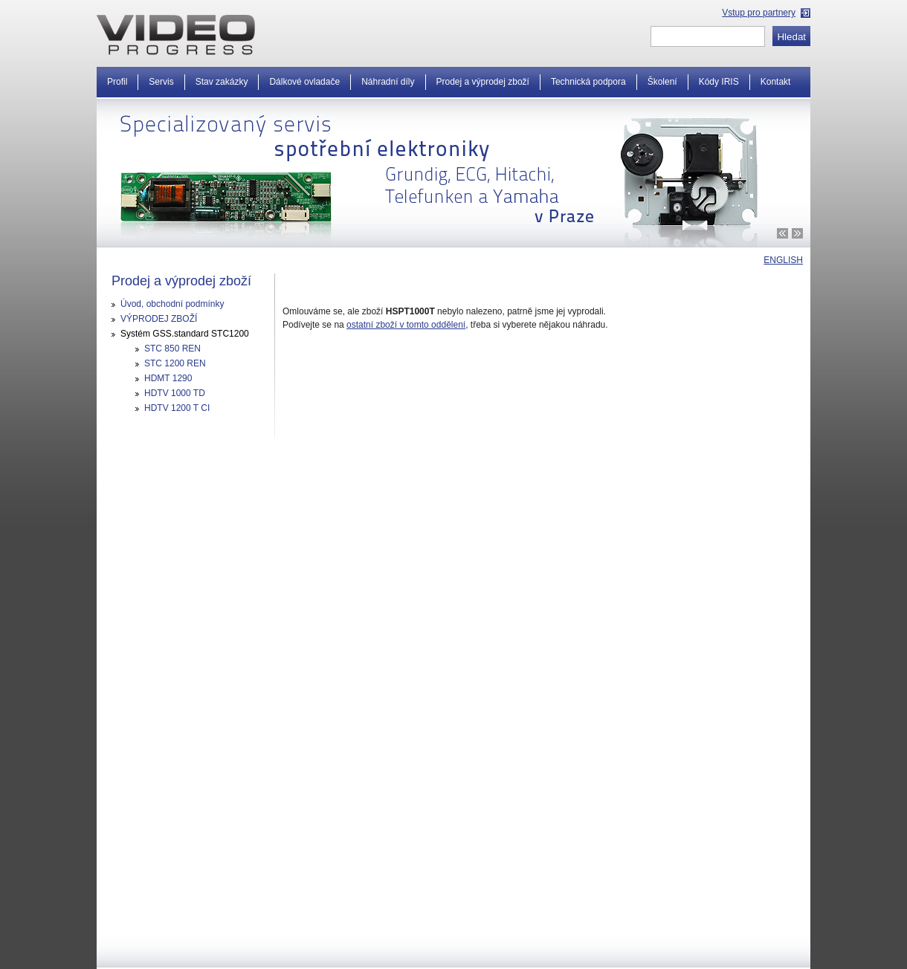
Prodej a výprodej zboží (482, 82)
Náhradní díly (387, 82)
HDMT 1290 (168, 378)
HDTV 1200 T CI (177, 408)
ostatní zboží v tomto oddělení (405, 325)
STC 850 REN (172, 348)
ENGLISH (783, 260)
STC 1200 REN (175, 363)
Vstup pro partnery (758, 12)
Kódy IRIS (719, 82)
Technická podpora (588, 82)
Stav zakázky (222, 82)
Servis (161, 82)
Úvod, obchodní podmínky (172, 304)
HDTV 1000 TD (174, 393)
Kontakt (776, 82)
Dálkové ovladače (304, 82)
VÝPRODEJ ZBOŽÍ (158, 319)
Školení (662, 82)
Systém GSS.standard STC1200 (184, 333)
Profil (117, 82)
